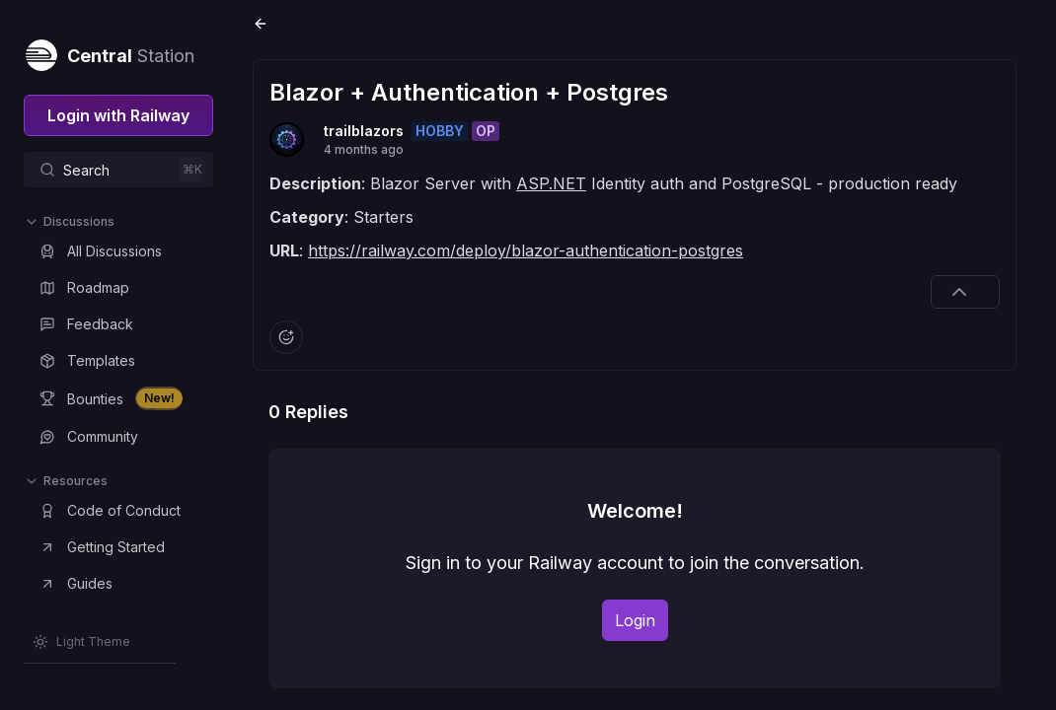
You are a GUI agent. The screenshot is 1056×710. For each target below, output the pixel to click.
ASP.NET (551, 183)
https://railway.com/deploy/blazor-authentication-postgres (525, 250)
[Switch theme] (81, 642)
